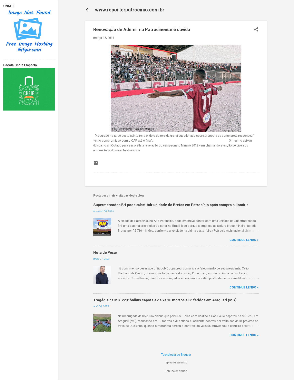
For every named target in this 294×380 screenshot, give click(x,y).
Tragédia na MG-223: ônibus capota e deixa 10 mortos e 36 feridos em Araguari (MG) (165, 300)
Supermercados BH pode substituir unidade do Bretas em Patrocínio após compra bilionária (170, 205)
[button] (256, 30)
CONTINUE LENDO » (244, 240)
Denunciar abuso (176, 371)
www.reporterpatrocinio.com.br (129, 10)
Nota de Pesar (105, 252)
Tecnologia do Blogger (176, 355)
